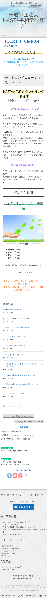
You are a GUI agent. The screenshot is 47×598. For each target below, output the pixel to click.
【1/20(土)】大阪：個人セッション (18, 416)
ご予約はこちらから (23, 272)
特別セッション (22, 406)
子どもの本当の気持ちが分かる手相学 (17, 464)
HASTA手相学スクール (9, 546)
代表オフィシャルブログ (10, 553)
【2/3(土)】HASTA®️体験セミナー (29, 421)
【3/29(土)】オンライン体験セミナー (17, 393)
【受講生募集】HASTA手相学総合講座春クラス (20, 384)
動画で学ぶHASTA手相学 (10, 548)
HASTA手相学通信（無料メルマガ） (15, 451)
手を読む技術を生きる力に (13, 462)
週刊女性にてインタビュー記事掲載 (16, 327)
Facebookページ (7, 551)
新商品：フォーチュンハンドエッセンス (18, 318)
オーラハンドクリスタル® (11, 567)
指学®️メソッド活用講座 (12, 309)
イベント (8, 406)
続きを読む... (23, 507)
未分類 (14, 406)
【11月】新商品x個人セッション (15, 345)
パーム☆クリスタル (8, 569)
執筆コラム (5, 556)
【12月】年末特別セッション (14, 336)
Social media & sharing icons (12, 595)
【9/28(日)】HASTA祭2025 (13, 355)
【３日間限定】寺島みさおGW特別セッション (20, 375)
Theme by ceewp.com (23, 588)
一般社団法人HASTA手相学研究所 (23, 20)
